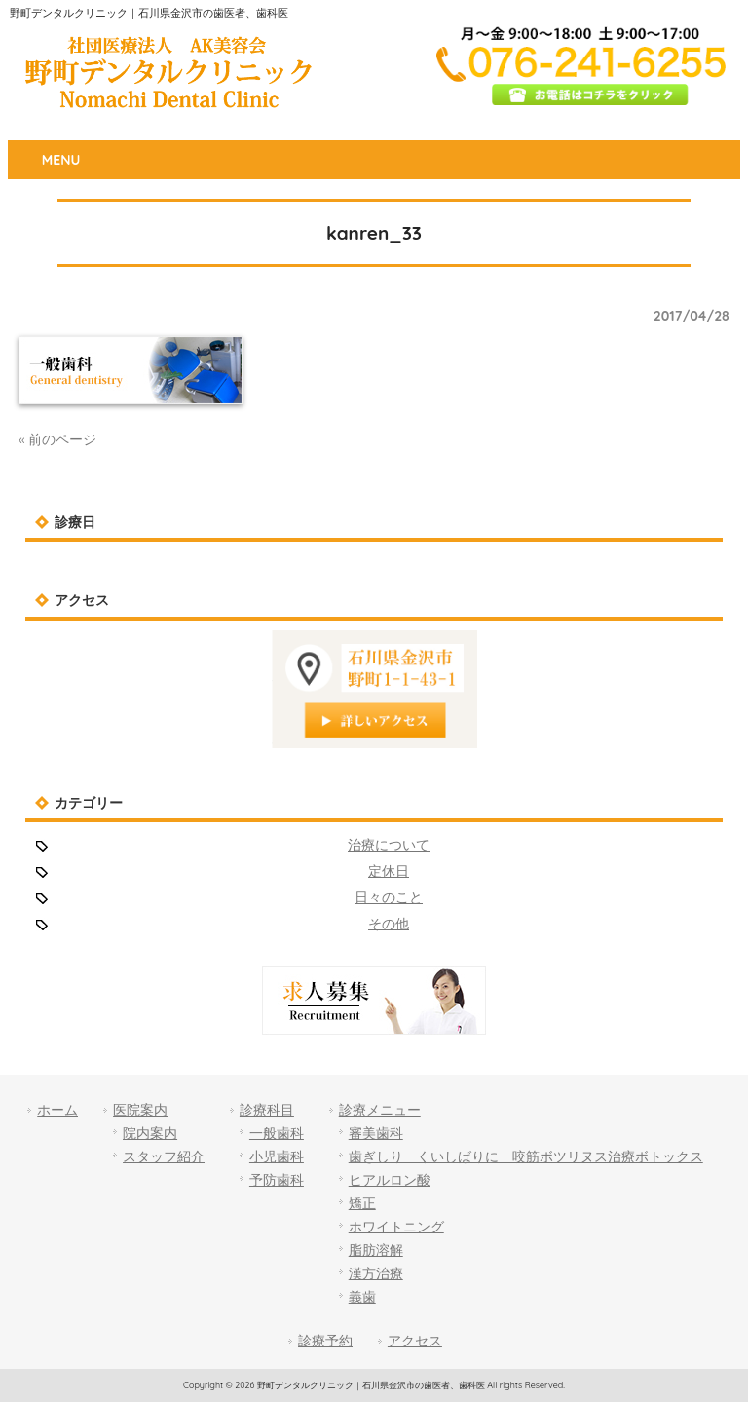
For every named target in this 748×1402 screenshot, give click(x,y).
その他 (388, 923)
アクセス (415, 1340)
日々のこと (389, 897)
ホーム (57, 1109)
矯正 (362, 1203)
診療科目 (267, 1109)
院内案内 (150, 1133)
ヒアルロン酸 (389, 1180)
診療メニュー (380, 1109)
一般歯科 (276, 1133)
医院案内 (140, 1109)
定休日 (388, 871)
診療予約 (325, 1340)
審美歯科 (376, 1133)
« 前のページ (57, 439)
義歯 (362, 1297)
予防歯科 (276, 1180)
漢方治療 (376, 1273)
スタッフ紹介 (164, 1156)
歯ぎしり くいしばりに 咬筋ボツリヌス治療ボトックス (526, 1156)
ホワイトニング (396, 1226)
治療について (389, 844)
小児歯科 (276, 1156)
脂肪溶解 (376, 1250)
